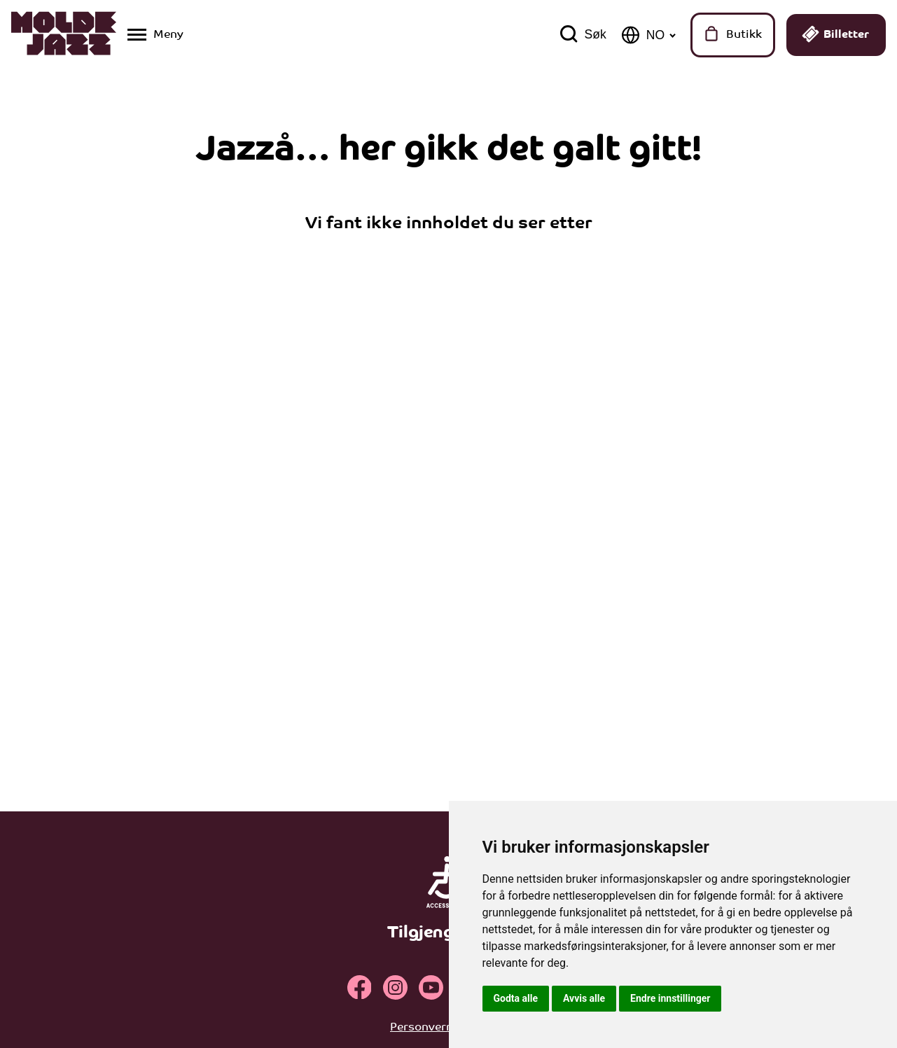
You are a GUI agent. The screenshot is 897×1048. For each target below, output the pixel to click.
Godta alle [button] (516, 998)
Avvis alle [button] (584, 998)
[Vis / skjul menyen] (155, 35)
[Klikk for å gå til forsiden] (63, 34)
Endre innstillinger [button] (670, 998)
